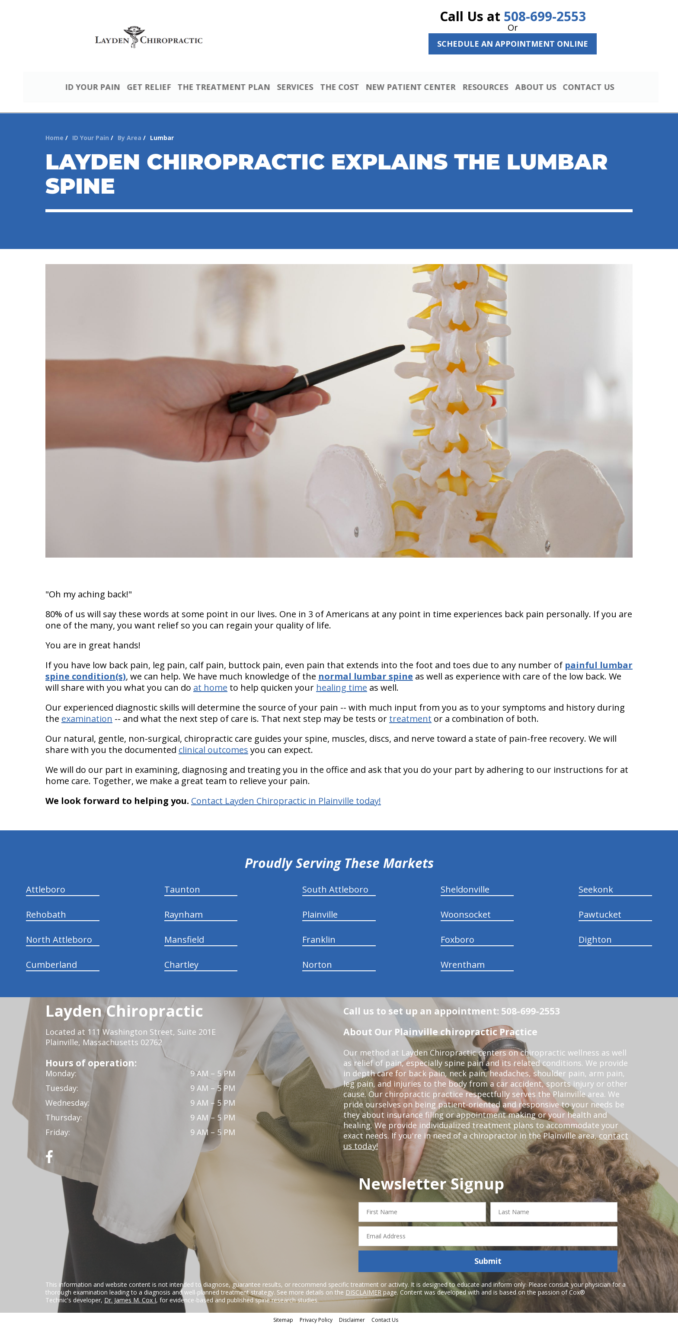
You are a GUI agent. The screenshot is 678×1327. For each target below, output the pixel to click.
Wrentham (463, 966)
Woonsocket (466, 916)
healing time (341, 689)
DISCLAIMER (363, 1293)
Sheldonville (465, 890)
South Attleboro (335, 890)
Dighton (595, 941)
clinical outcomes (213, 751)
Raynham (183, 916)
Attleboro (45, 890)
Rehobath (46, 916)
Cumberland (51, 966)
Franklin (319, 941)
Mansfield (184, 941)
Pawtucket (600, 916)
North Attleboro (59, 941)
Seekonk (596, 890)
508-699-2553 (545, 16)
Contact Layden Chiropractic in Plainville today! (286, 802)
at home (210, 689)
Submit (488, 1262)
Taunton (182, 890)
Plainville (320, 916)
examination (86, 720)
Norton (317, 966)
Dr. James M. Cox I (130, 1301)
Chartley (181, 966)
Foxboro (457, 941)
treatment (410, 720)
